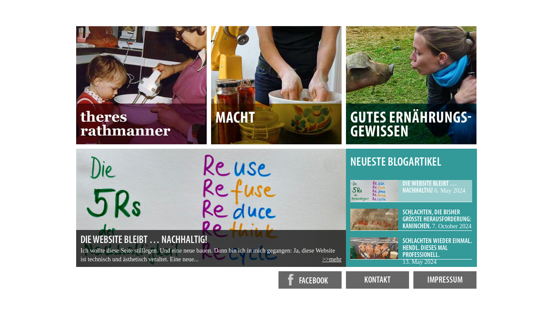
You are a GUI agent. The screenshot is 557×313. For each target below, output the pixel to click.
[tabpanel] (211, 208)
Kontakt (377, 280)
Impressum (445, 280)
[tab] (411, 191)
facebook (305, 279)
